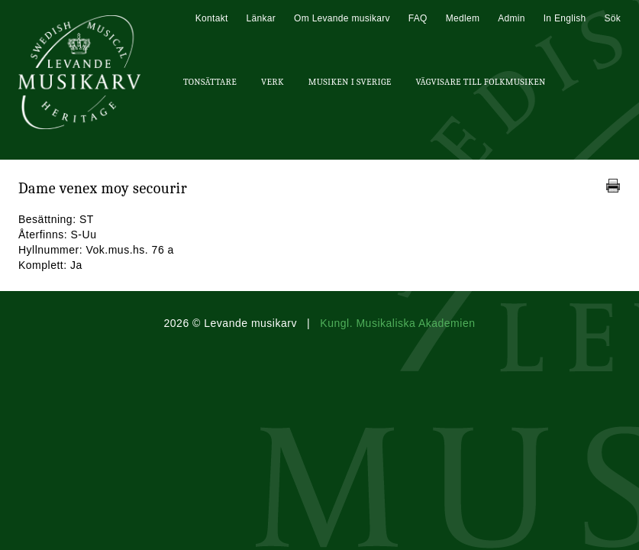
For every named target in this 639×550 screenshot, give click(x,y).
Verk (272, 81)
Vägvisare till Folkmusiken (480, 81)
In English (565, 18)
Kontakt (211, 18)
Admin (511, 18)
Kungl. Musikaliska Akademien (397, 323)
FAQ (418, 18)
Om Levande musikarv (342, 18)
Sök (612, 18)
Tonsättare (210, 81)
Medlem (462, 18)
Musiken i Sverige (350, 81)
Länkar (261, 18)
